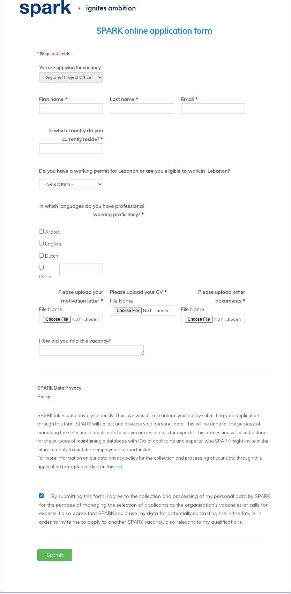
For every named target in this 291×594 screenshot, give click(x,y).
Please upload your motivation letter (80, 296)
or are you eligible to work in (172, 171)
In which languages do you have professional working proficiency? (91, 210)
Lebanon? (219, 171)
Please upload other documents (221, 296)
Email (187, 99)
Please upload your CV (136, 292)
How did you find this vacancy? (74, 341)
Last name (122, 99)
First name (52, 99)
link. (119, 466)
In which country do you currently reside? (75, 134)
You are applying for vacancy (70, 67)
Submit (55, 555)
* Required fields (53, 53)
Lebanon (128, 171)
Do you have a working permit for (78, 171)
